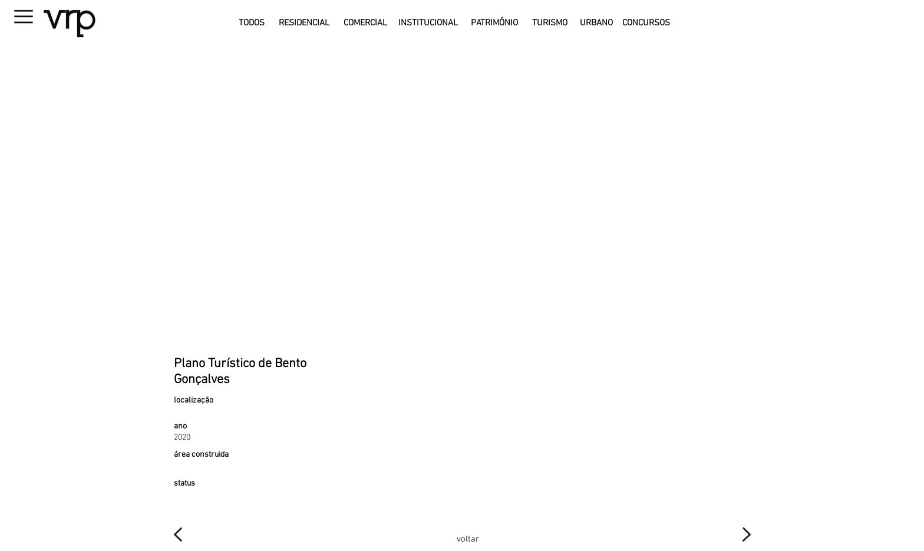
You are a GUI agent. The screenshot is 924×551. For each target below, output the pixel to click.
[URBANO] (596, 23)
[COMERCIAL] (365, 23)
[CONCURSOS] (646, 23)
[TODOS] (251, 23)
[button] (53, 19)
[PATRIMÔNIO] (494, 23)
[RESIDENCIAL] (303, 23)
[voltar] (468, 539)
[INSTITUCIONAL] (428, 23)
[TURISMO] (549, 23)
